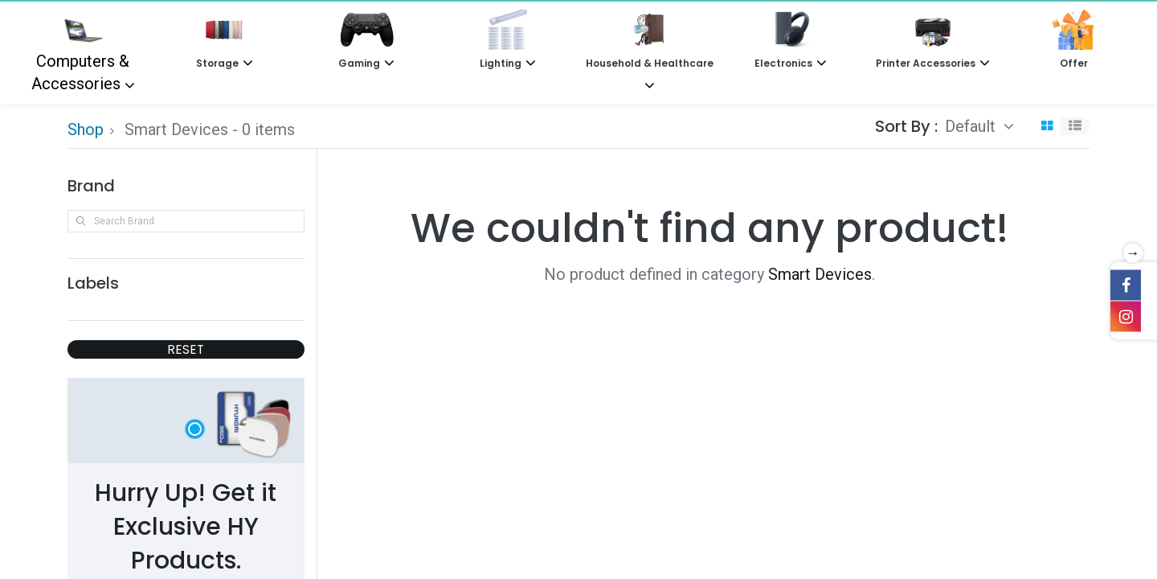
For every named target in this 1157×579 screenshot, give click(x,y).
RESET (185, 349)
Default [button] (972, 126)
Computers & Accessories (80, 51)
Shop (85, 129)
